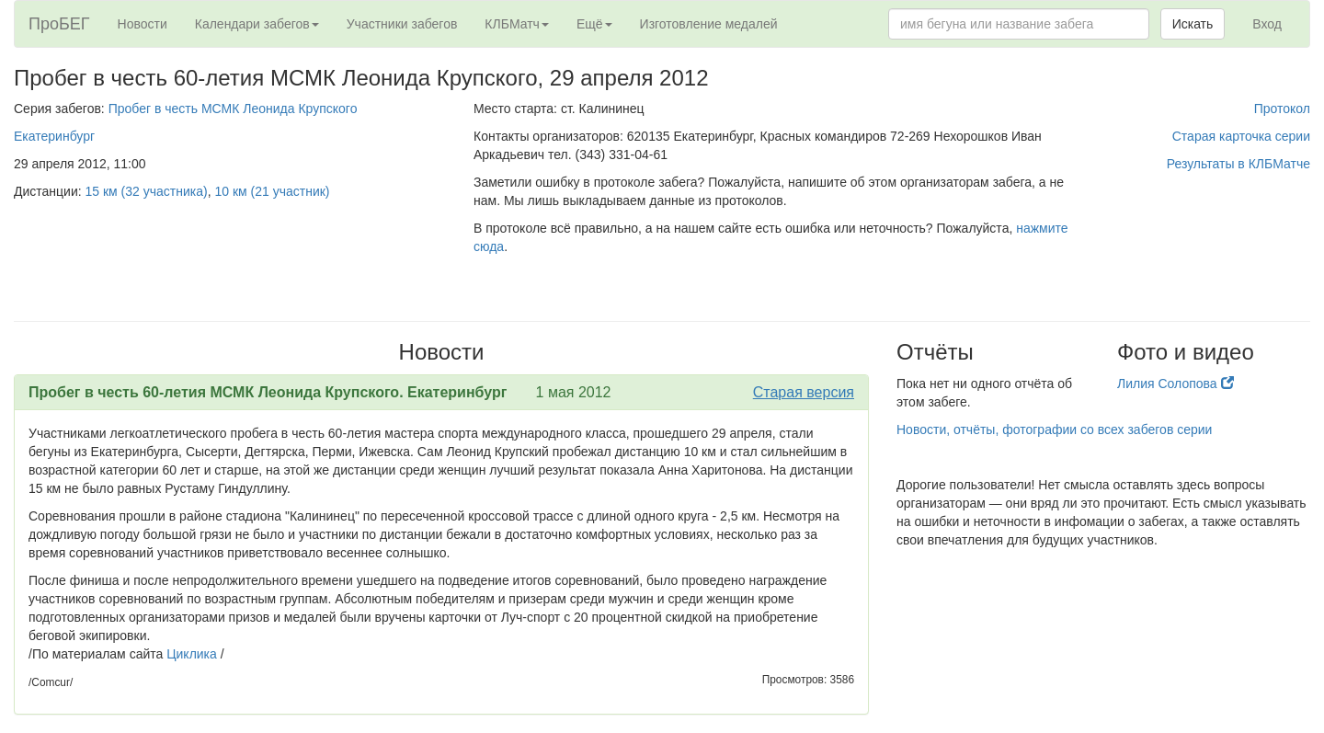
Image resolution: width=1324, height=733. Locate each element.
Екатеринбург (54, 136)
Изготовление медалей (709, 24)
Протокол (1282, 108)
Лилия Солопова (1175, 383)
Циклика (193, 654)
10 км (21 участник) (271, 191)
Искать (1193, 24)
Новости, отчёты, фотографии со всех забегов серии (1054, 429)
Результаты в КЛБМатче (1238, 163)
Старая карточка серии (1241, 136)
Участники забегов (402, 24)
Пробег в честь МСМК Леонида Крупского (233, 108)
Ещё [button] (594, 24)
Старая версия (803, 392)
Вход (1267, 24)
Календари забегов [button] (257, 24)
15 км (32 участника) (147, 191)
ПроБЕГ (59, 24)
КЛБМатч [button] (517, 24)
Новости (142, 24)
